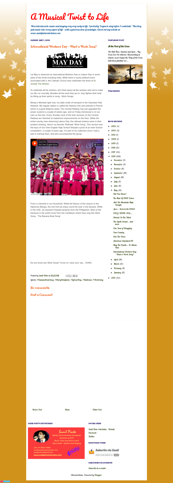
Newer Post (37, 409)
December (118, 160)
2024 (113, 130)
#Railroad (87, 279)
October (117, 168)
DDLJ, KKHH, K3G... (122, 213)
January (117, 272)
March (117, 263)
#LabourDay (76, 279)
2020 (114, 139)
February (118, 268)
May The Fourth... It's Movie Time (125, 246)
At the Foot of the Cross (118, 46)
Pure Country (118, 232)
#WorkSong (98, 279)
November (118, 164)
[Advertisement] (67, 380)
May (116, 190)
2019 (113, 143)
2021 (113, 134)
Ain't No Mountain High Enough (123, 203)
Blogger (98, 475)
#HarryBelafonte (62, 279)
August (117, 177)
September (118, 173)
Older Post (97, 409)
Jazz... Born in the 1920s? (124, 209)
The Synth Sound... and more (123, 222)
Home (67, 409)
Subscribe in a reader (97, 468)
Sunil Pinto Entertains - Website (101, 429)
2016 (113, 156)
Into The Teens (119, 236)
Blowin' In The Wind (122, 217)
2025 (114, 126)
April (116, 259)
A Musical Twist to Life (69, 16)
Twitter (91, 436)
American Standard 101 (123, 241)
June (116, 185)
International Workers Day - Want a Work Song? (124, 253)
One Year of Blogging (122, 228)
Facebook (92, 432)
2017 (113, 152)
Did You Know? (120, 194)
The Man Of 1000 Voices (123, 198)
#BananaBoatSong (45, 279)
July (116, 181)
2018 (113, 147)
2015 (113, 277)
